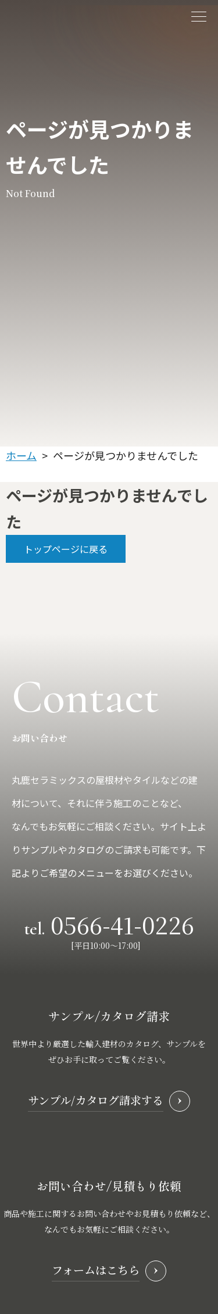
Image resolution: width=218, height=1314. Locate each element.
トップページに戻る (66, 549)
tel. (109, 924)
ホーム (21, 455)
